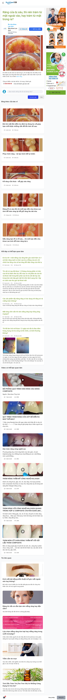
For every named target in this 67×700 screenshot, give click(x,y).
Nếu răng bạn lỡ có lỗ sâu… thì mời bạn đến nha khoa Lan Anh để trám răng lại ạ (21, 240)
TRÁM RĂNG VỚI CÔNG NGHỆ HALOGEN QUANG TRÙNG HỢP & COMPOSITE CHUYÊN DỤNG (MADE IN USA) (23, 509)
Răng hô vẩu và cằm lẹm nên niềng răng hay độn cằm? (22, 607)
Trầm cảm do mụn (10, 659)
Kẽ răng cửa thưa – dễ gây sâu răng (17, 181)
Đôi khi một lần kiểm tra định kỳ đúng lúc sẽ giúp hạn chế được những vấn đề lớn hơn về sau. (22, 125)
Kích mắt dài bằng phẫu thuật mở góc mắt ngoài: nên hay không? (22, 580)
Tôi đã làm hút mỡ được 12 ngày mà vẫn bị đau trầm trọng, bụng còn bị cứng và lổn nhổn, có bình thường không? (21, 331)
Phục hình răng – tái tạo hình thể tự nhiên (19, 154)
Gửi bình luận (33, 97)
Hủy (41, 97)
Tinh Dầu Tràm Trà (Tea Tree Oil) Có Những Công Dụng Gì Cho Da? (22, 685)
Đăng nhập (52, 697)
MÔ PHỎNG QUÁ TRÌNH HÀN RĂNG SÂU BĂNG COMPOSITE (21, 390)
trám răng (19, 76)
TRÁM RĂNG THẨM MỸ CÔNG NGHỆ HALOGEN (21, 479)
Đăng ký (61, 697)
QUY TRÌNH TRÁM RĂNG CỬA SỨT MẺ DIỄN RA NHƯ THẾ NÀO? (21, 418)
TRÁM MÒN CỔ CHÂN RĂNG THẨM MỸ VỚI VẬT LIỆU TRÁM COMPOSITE (21, 542)
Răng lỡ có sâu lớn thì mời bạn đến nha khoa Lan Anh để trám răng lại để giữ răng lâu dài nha (22, 210)
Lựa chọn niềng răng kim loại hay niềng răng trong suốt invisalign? (22, 633)
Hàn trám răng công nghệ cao (14, 449)
